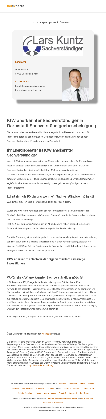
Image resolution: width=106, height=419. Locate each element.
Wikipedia (46, 333)
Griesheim (15, 388)
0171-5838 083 (21, 81)
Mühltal (82, 384)
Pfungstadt (51, 388)
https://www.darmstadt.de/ (40, 365)
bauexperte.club (87, 399)
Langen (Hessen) (50, 393)
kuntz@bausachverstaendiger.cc (30, 86)
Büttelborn (66, 388)
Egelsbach (77, 388)
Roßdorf (91, 384)
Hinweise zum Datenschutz (53, 403)
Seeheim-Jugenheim (25, 393)
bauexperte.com (53, 399)
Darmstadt (62, 384)
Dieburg (38, 393)
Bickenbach (73, 393)
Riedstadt (62, 393)
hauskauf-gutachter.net (68, 399)
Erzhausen (40, 388)
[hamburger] (101, 6)
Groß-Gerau (84, 393)
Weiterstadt (73, 384)
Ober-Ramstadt (27, 388)
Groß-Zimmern (89, 388)
